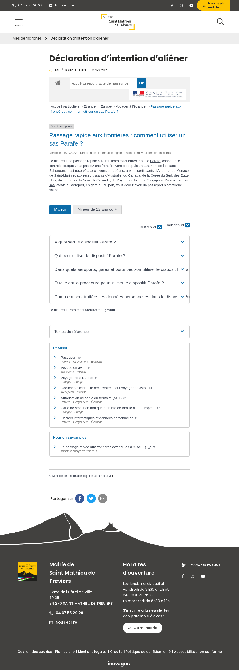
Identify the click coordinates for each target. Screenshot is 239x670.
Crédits (116, 651)
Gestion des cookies (34, 651)
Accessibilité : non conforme (198, 651)
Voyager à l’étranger (131, 106)
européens (116, 170)
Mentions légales (92, 651)
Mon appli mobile (213, 5)
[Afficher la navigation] (18, 22)
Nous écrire (63, 622)
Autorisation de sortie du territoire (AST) (93, 398)
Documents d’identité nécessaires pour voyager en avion (106, 388)
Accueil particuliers (66, 106)
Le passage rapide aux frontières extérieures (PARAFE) (108, 447)
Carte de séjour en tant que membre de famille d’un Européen (110, 408)
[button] (119, 242)
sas (52, 185)
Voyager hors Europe (79, 378)
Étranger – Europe (98, 106)
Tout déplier (178, 227)
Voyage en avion (75, 367)
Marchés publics (205, 564)
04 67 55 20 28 (66, 613)
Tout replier (150, 227)
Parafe (155, 161)
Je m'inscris (142, 627)
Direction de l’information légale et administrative (83, 476)
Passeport (71, 357)
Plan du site (65, 651)
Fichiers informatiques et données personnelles (99, 418)
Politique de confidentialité (148, 651)
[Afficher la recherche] (220, 21)
